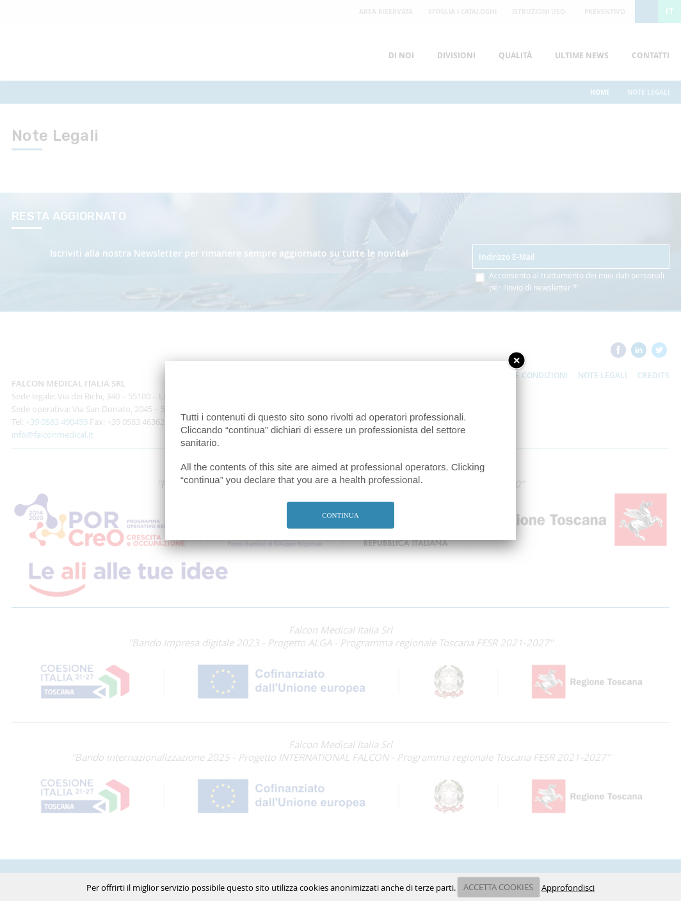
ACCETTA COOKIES (498, 887)
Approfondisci (568, 887)
